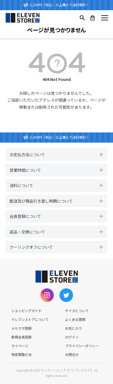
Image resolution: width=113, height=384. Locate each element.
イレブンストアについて (29, 319)
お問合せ (72, 354)
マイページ (19, 345)
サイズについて (77, 310)
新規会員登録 (21, 336)
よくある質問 (75, 319)
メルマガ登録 (21, 328)
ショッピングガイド (26, 310)
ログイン (72, 336)
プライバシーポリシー (82, 345)
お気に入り (73, 328)
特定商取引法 (21, 354)
